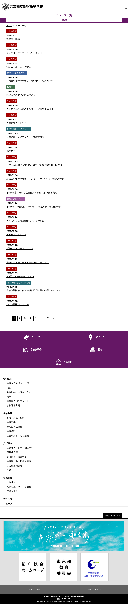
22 (47, 318)
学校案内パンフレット (18, 401)
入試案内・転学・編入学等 (20, 448)
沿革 (9, 396)
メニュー (123, 9)
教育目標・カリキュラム (19, 392)
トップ (9, 26)
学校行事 (11, 422)
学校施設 (11, 431)
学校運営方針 (13, 405)
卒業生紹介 (12, 491)
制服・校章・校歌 (16, 418)
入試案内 (7, 443)
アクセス (7, 499)
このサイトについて (33, 589)
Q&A (9, 470)
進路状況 (11, 482)
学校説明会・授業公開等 (19, 461)
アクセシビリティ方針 (95, 589)
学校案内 (7, 379)
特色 (9, 388)
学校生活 (7, 413)
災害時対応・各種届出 (18, 435)
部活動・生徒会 (14, 427)
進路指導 (7, 478)
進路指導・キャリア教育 (19, 487)
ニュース (7, 503)
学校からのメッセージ (18, 383)
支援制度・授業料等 (17, 457)
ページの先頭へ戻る (112, 516)
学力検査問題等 (14, 466)
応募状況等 (12, 452)
